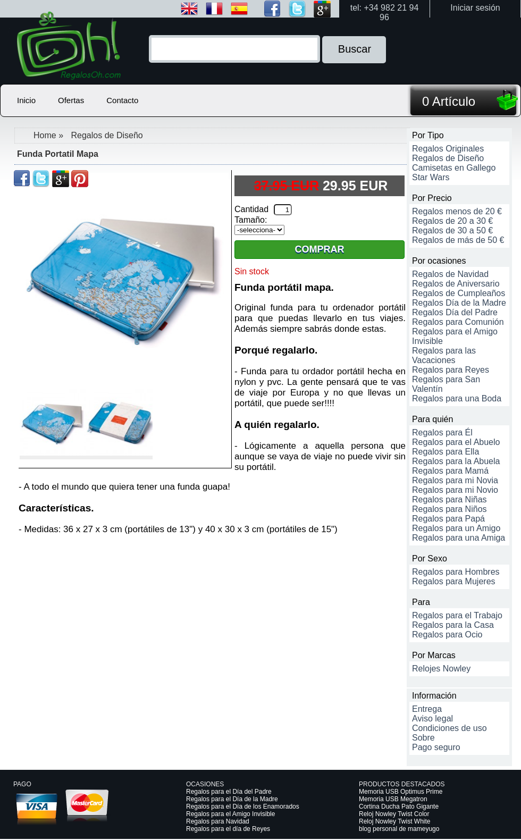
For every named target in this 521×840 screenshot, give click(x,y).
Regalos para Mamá (450, 470)
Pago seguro (436, 747)
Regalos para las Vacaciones (444, 355)
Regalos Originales (448, 148)
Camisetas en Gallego (453, 167)
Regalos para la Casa (453, 624)
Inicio (26, 100)
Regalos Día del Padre (455, 312)
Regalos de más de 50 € (458, 240)
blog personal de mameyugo (399, 829)
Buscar (354, 49)
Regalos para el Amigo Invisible (230, 814)
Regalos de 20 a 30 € (452, 220)
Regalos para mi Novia (455, 480)
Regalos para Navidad (217, 821)
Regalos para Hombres (456, 571)
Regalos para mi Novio (455, 489)
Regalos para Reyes (450, 369)
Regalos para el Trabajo (457, 615)
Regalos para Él (442, 432)
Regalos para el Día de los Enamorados (242, 806)
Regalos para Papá (448, 518)
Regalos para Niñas (449, 499)
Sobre (423, 737)
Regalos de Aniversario (456, 283)
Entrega (427, 708)
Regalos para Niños (449, 509)
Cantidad (251, 209)
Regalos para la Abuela (456, 461)
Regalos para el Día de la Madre (232, 799)
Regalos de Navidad (450, 274)
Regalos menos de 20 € (457, 211)
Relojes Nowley (441, 668)
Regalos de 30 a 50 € (452, 230)
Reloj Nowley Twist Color (394, 814)
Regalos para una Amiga (458, 537)
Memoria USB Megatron (393, 799)
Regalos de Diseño (106, 135)
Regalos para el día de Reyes (228, 829)
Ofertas (71, 100)
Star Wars (431, 177)
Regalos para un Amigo (456, 528)
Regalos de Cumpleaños (458, 293)
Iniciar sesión (475, 7)
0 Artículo (448, 101)
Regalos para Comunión (458, 321)
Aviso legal (432, 718)
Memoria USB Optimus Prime (400, 791)
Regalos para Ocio (447, 634)
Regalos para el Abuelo (456, 442)
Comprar (319, 249)
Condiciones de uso (449, 728)
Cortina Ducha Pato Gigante (399, 806)
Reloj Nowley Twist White (394, 821)
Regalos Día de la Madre (459, 302)
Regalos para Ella (445, 451)
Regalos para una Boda (456, 398)
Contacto (122, 100)
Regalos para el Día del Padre (229, 791)
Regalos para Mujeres (453, 581)
